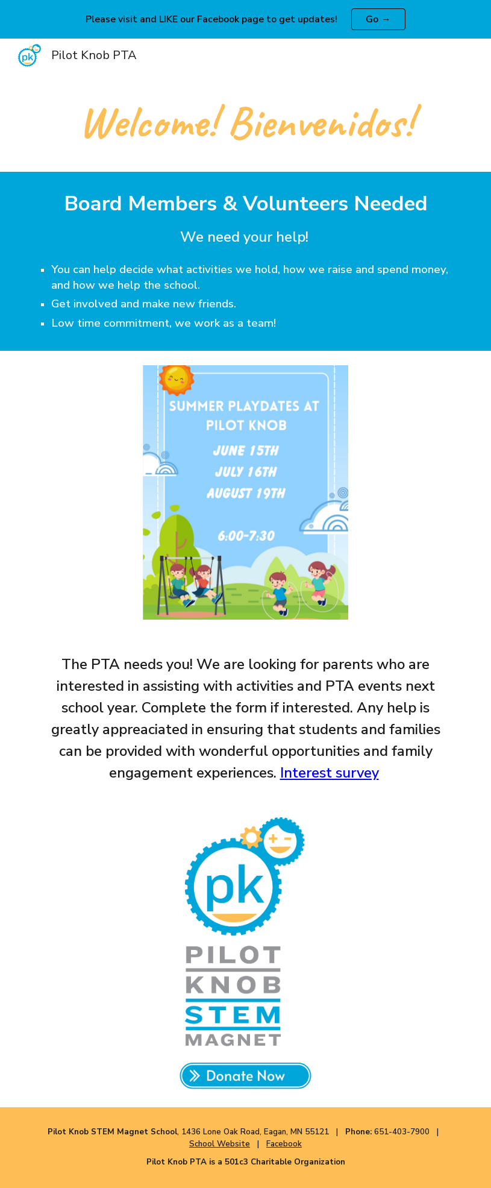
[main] (245, 122)
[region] (245, 19)
